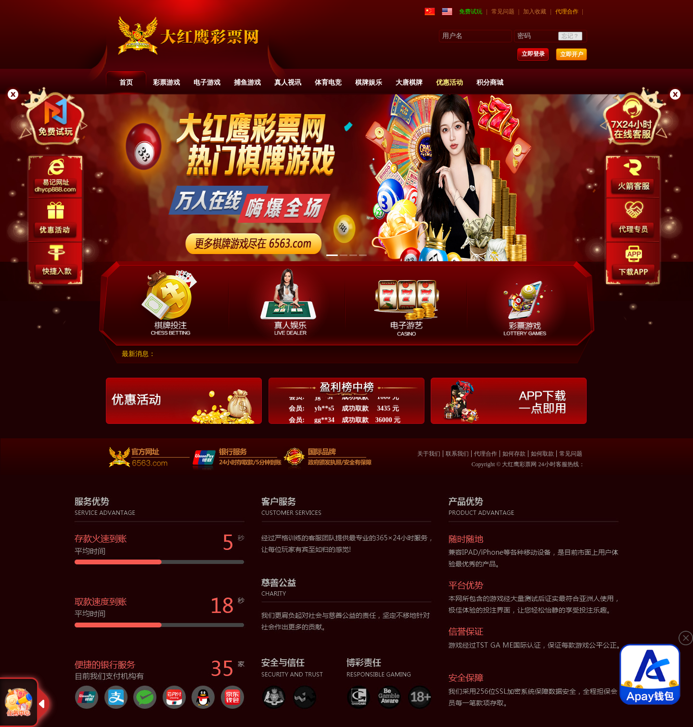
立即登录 (533, 54)
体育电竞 (328, 82)
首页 (126, 82)
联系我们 (457, 453)
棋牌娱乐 (368, 82)
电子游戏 (206, 82)
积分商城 (489, 82)
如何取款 (542, 453)
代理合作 (566, 11)
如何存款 (514, 453)
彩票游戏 (166, 82)
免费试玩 (470, 11)
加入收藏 (534, 11)
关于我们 (428, 453)
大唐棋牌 (409, 82)
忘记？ (570, 36)
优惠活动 (449, 82)
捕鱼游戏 (247, 82)
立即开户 (571, 54)
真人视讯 (287, 82)
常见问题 (502, 11)
